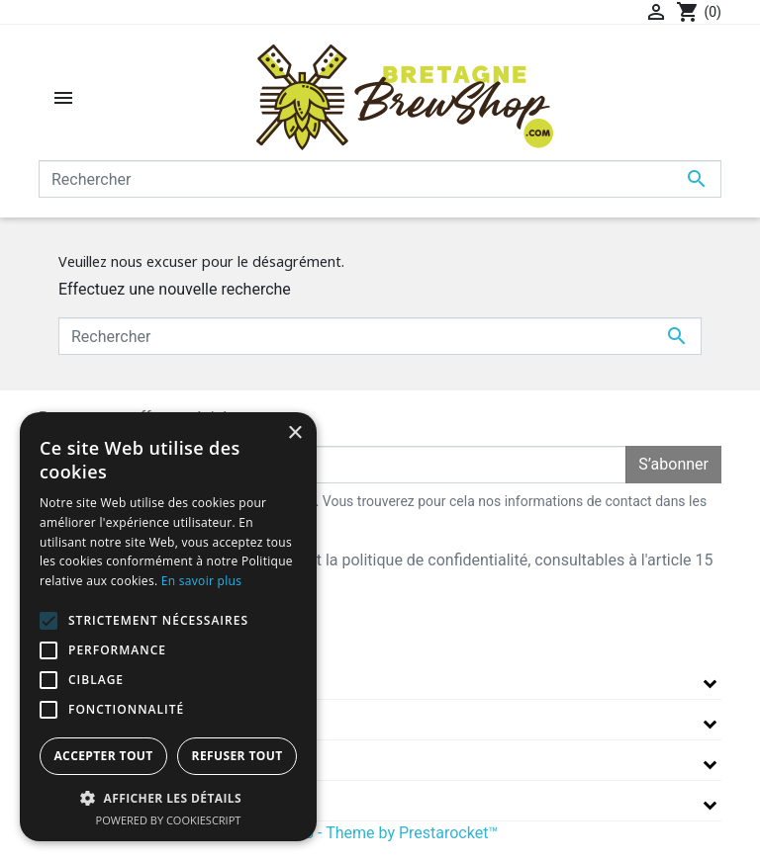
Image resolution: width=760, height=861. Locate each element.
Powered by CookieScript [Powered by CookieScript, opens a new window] (168, 820)
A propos (77, 719)
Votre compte (97, 759)
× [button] (294, 433)
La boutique (89, 678)
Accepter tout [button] (102, 755)
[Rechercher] (380, 179)
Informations (96, 800)
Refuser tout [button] (237, 755)
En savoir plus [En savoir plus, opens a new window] (201, 580)
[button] (168, 798)
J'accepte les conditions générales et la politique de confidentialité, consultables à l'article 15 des (387, 572)
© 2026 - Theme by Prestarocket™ (380, 832)
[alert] (168, 626)
